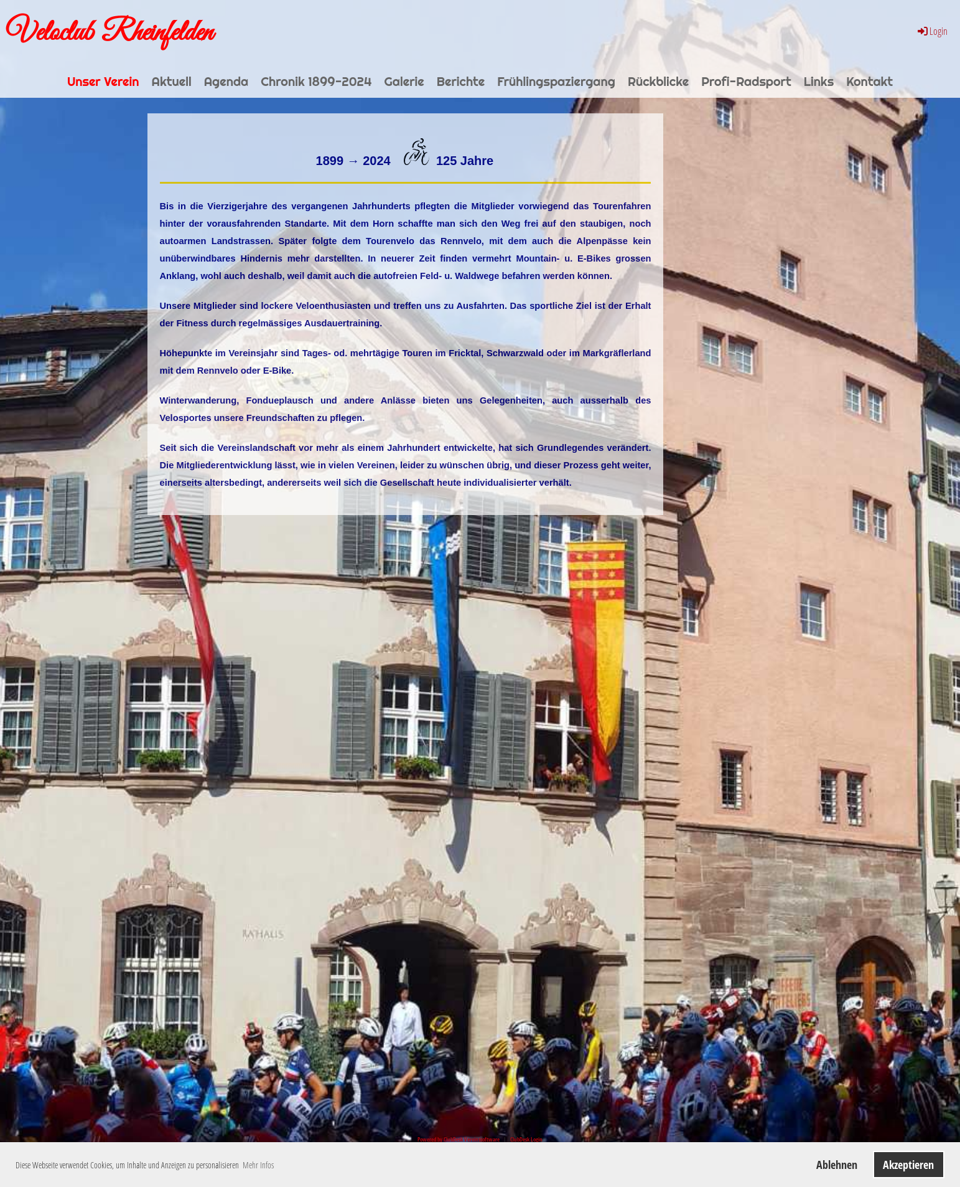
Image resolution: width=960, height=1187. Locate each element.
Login (932, 31)
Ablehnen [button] (836, 1164)
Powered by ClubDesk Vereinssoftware (458, 1139)
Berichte (461, 81)
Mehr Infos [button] (258, 1165)
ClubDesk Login (526, 1139)
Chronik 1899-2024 (316, 81)
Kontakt (869, 81)
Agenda (226, 81)
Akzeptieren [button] (908, 1164)
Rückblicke (658, 81)
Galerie (404, 81)
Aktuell (171, 81)
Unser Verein (103, 81)
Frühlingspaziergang (556, 81)
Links (819, 81)
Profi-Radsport (746, 81)
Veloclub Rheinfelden (109, 33)
